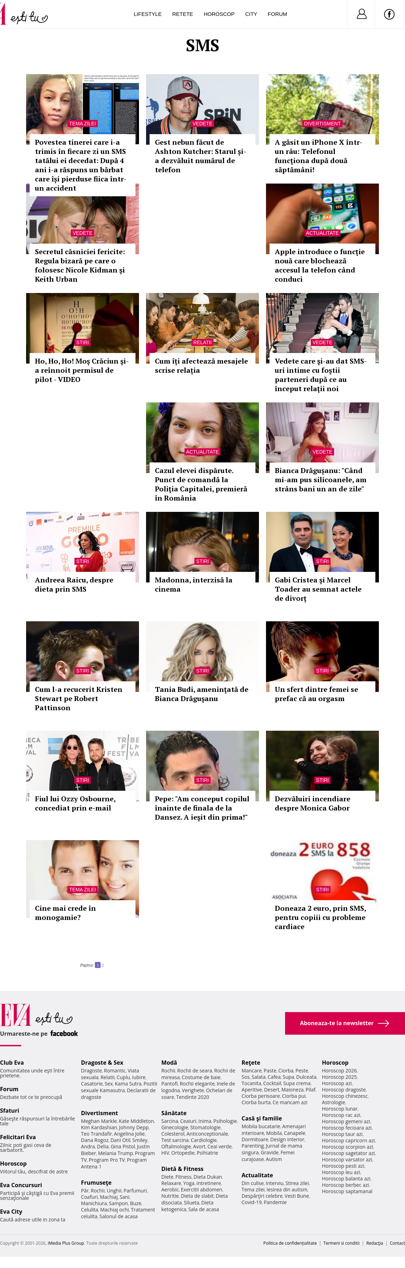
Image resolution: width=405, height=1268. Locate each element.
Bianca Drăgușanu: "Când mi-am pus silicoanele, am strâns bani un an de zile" (321, 480)
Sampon (118, 1203)
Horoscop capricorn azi (348, 1140)
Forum (277, 14)
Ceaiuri (188, 1121)
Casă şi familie (262, 1118)
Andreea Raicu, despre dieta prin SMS (74, 584)
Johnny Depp (134, 1127)
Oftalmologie (176, 1146)
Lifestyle (148, 14)
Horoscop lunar (339, 1108)
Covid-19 (252, 1202)
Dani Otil (120, 1140)
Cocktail (272, 1083)
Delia (103, 1146)
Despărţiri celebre (262, 1195)
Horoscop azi (337, 1083)
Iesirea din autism (287, 1189)
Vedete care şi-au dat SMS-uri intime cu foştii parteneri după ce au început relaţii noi (321, 374)
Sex (109, 1083)
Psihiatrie (207, 1152)
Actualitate (322, 233)
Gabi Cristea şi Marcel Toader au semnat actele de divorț (318, 589)
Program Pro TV (107, 1159)
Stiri (82, 342)
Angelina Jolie (129, 1133)
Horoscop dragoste (344, 1089)
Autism (274, 1159)
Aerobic (170, 1189)
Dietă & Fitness (182, 1169)
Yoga (188, 1183)
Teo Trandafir (96, 1133)
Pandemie (275, 1202)
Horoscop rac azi (341, 1115)
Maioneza (292, 1089)
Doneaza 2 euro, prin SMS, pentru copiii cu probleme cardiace (320, 917)
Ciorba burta (256, 1102)
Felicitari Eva (18, 1137)
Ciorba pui (294, 1096)
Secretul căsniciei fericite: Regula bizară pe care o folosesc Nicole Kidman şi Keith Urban (80, 265)
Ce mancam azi (290, 1102)
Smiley (139, 1140)
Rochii (97, 1190)
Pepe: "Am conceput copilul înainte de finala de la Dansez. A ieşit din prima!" (202, 808)
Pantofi (169, 1083)
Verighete (193, 1090)
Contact (397, 1243)
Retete (182, 14)
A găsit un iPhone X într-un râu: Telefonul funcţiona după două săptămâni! (318, 155)
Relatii (202, 342)
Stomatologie (205, 1127)
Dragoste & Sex (102, 1062)
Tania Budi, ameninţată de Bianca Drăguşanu (201, 693)
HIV (165, 1152)
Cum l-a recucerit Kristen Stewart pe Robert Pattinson (78, 698)
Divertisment (322, 123)
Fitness (183, 1176)
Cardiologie (204, 1140)
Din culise (253, 1183)
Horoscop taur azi (342, 1134)
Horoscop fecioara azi (346, 1127)
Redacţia (374, 1243)
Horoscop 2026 (339, 1070)
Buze (135, 1203)
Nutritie (170, 1195)
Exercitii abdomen (201, 1189)
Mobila (274, 1133)
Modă (169, 1062)
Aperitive (252, 1089)
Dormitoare (255, 1139)
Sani (124, 1197)
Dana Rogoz (95, 1140)
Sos (246, 1076)
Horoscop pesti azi (343, 1165)
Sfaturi (9, 1110)
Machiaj (109, 1197)
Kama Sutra (128, 1083)
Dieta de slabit (197, 1195)
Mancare (252, 1070)
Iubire (138, 1077)
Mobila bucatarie (261, 1126)
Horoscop (219, 14)
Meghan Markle (99, 1121)
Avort (199, 1146)
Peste (302, 1070)
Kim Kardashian (99, 1127)
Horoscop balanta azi (346, 1178)
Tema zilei (82, 123)
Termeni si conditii (342, 1243)
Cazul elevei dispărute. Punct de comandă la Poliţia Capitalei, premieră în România (201, 484)
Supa (288, 1076)
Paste (270, 1070)
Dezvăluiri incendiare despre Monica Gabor (312, 803)
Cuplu (123, 1077)
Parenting (253, 1145)
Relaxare (171, 1183)
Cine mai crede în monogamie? (65, 912)
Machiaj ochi (114, 1209)
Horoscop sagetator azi (348, 1153)
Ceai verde (219, 1146)
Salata (259, 1076)
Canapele (295, 1133)
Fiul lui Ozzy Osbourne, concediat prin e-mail (75, 803)
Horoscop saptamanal (347, 1191)
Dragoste (91, 1070)
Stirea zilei (297, 1183)
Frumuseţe (96, 1182)
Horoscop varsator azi (347, 1159)
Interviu (274, 1183)
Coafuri (89, 1197)
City (251, 14)
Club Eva (12, 1062)
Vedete (202, 123)
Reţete (251, 1062)
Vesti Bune (297, 1195)
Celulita (89, 1209)
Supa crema (296, 1083)
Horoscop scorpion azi (347, 1146)
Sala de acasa (203, 1209)
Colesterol (173, 1133)
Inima (204, 1121)
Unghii (114, 1190)
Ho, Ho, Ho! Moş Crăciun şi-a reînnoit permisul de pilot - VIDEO (82, 370)
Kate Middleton (136, 1121)
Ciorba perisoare (261, 1096)
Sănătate (174, 1113)
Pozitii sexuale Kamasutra (119, 1087)
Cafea (274, 1076)
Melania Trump (115, 1153)
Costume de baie (201, 1077)
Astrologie (333, 1102)
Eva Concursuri (21, 1185)
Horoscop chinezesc (345, 1096)
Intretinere (209, 1183)
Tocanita (251, 1083)
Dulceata (306, 1076)
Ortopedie (183, 1152)
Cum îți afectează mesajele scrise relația (201, 365)
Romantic (115, 1070)
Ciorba (286, 1070)
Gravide (270, 1152)
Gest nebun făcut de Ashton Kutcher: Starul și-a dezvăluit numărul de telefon (200, 155)
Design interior (287, 1139)
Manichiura (94, 1203)
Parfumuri (135, 1190)
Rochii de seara (194, 1070)
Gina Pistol (122, 1146)
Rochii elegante (197, 1083)
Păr (85, 1190)
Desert (271, 1089)
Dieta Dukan (208, 1176)
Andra (88, 1146)
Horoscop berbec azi (345, 1185)
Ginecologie (174, 1127)
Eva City (11, 1211)
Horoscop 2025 (339, 1076)
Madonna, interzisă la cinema (193, 584)
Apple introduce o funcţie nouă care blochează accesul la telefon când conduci (320, 265)
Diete (167, 1176)
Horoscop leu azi (341, 1172)
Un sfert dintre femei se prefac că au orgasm (316, 693)
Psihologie (225, 1121)
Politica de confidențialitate (290, 1243)
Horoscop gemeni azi (346, 1121)
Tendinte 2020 (192, 1097)
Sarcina (169, 1121)
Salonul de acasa (118, 1216)
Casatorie (92, 1083)
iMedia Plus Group (66, 1243)
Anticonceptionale (207, 1133)
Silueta (191, 1202)
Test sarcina (175, 1140)
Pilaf (310, 1089)
